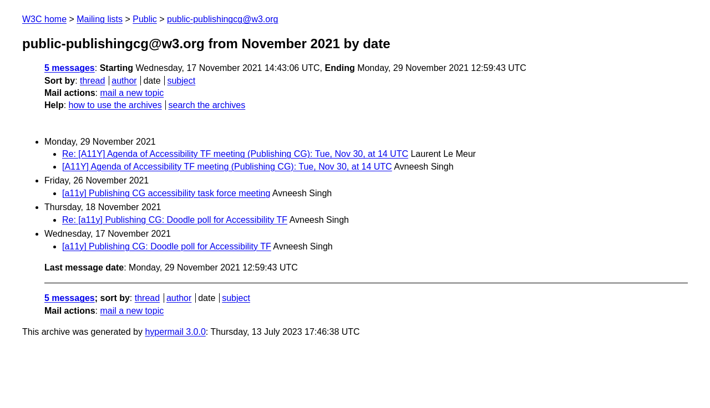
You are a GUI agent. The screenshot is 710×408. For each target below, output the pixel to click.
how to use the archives (115, 105)
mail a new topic (132, 93)
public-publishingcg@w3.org (222, 19)
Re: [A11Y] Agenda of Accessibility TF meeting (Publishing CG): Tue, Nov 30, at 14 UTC (235, 154)
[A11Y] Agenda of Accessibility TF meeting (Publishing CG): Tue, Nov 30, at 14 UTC (227, 166)
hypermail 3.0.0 (175, 331)
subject (181, 80)
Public (145, 19)
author (123, 80)
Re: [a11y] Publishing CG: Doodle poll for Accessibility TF (174, 220)
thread (92, 80)
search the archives (207, 105)
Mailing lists (100, 19)
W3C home (44, 19)
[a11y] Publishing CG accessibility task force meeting (166, 193)
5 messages (69, 68)
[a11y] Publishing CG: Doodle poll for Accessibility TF (166, 246)
